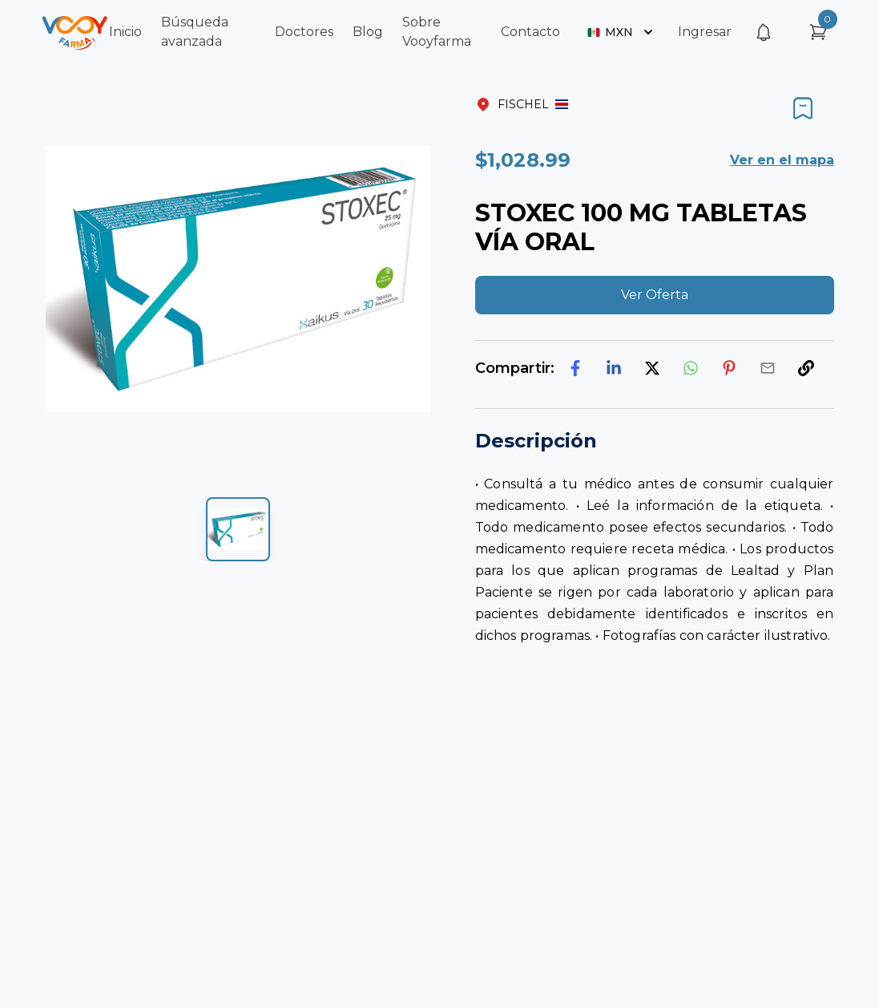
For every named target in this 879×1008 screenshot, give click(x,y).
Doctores (304, 31)
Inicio (125, 31)
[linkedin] (613, 368)
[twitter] (652, 368)
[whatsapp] (690, 368)
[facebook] (575, 368)
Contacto (530, 31)
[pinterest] (729, 368)
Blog (368, 31)
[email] (767, 368)
